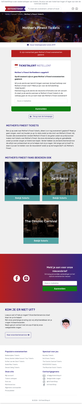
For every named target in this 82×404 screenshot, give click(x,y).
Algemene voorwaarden (13, 388)
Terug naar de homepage (41, 116)
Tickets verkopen (11, 378)
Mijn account (9, 375)
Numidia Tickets (48, 355)
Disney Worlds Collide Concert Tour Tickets (19, 358)
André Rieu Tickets (11, 364)
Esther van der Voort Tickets (14, 361)
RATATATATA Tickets (50, 364)
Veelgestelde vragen (54, 378)
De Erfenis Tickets (49, 358)
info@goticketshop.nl (54, 375)
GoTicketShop (51, 384)
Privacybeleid (9, 391)
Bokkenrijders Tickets (12, 355)
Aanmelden (41, 109)
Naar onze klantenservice (18, 335)
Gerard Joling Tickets (12, 367)
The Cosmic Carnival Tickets (52, 361)
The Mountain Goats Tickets (52, 367)
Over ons (8, 381)
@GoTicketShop (52, 381)
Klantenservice (10, 384)
